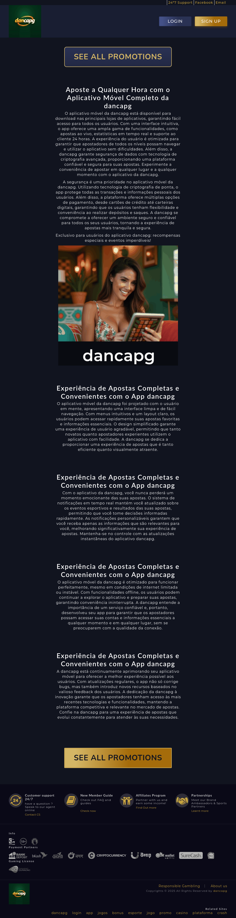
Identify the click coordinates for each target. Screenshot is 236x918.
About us (219, 886)
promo (165, 913)
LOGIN (175, 21)
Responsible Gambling (179, 886)
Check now (88, 811)
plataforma (203, 913)
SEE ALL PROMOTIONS (118, 57)
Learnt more (199, 811)
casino (182, 913)
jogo (151, 913)
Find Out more (146, 807)
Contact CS (32, 814)
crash (222, 913)
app (89, 913)
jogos (103, 913)
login (76, 913)
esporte (135, 913)
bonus (118, 913)
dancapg (220, 890)
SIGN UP (211, 21)
